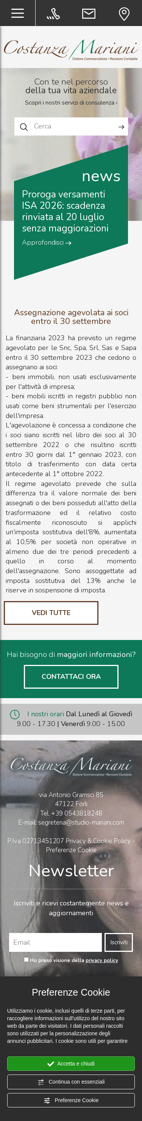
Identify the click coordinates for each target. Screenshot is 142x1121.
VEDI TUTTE (51, 612)
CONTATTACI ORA (71, 676)
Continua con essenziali (71, 1082)
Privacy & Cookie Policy (98, 841)
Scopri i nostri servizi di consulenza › (71, 103)
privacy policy (102, 960)
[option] (71, 205)
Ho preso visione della (74, 960)
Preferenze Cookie (71, 1100)
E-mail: (28, 822)
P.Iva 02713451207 (35, 841)
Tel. (71, 813)
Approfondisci (46, 242)
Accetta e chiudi (71, 1064)
